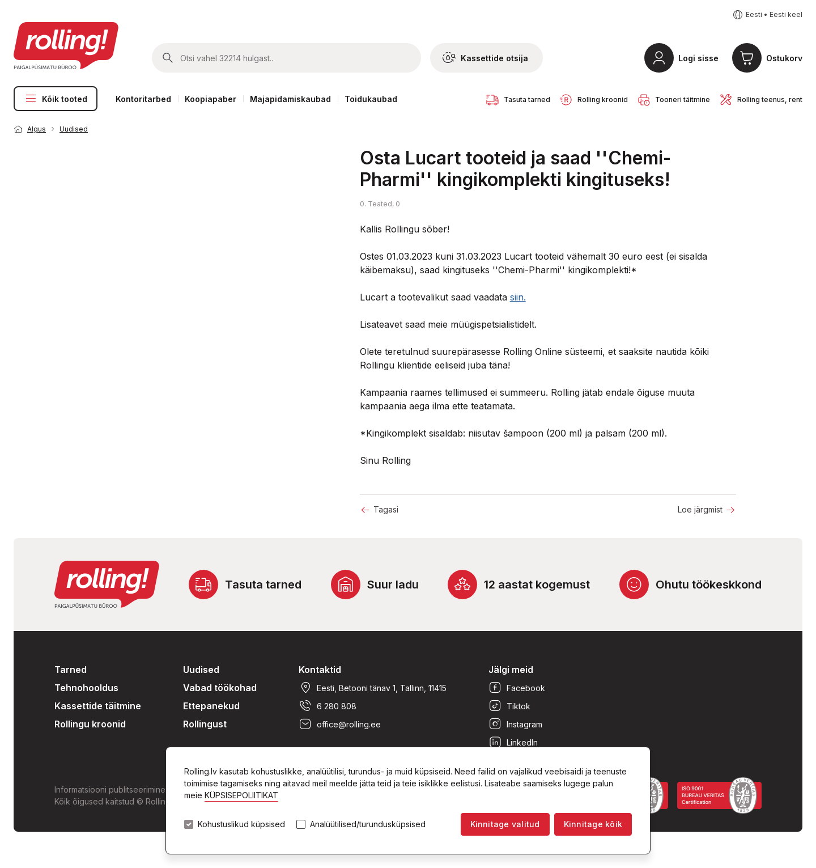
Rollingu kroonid (90, 724)
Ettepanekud (211, 706)
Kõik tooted (55, 98)
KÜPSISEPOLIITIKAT (241, 795)
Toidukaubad (371, 99)
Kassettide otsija (485, 58)
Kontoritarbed (143, 99)
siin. (518, 297)
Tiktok (509, 706)
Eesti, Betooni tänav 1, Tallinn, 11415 (373, 688)
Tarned (70, 669)
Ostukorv (784, 58)
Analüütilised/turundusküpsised (368, 824)
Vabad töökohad (220, 687)
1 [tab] (321, 132)
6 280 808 (327, 706)
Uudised (74, 129)
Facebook (516, 688)
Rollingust (205, 724)
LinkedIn (513, 742)
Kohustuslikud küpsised (241, 824)
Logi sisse (698, 58)
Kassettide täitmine (97, 706)
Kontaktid (320, 669)
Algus (36, 129)
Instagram (515, 724)
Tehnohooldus (86, 687)
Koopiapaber (210, 99)
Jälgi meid (510, 669)
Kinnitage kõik (593, 824)
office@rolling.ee (340, 724)
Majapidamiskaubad (290, 99)
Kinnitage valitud (505, 824)
